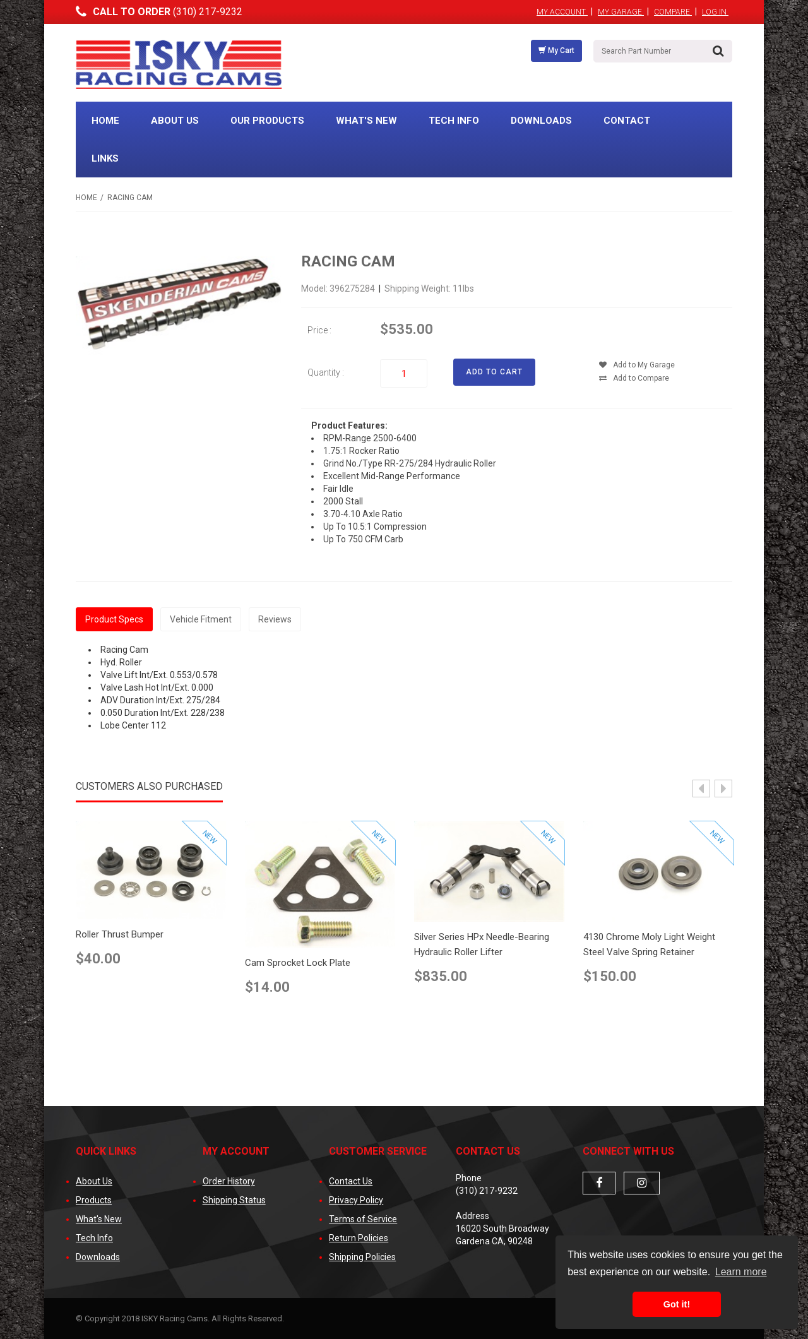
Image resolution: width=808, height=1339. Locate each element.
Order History (229, 1181)
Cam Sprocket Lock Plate (297, 962)
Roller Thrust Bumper (119, 934)
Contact (626, 120)
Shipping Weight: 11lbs (429, 288)
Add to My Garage (637, 364)
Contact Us (350, 1181)
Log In (715, 12)
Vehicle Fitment (201, 619)
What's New (366, 120)
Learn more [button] (741, 1271)
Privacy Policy (356, 1200)
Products (94, 1200)
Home (105, 120)
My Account (562, 12)
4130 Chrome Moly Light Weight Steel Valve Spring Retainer (649, 944)
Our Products (267, 120)
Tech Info (454, 120)
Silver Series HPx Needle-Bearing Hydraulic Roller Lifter (481, 944)
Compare (673, 12)
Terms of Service (363, 1219)
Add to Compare (634, 378)
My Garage (621, 12)
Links (105, 158)
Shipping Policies (362, 1257)
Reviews (275, 619)
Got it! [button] (676, 1304)
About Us (175, 120)
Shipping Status (234, 1200)
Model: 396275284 (339, 288)
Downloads (541, 120)
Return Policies (358, 1238)
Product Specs (114, 619)
